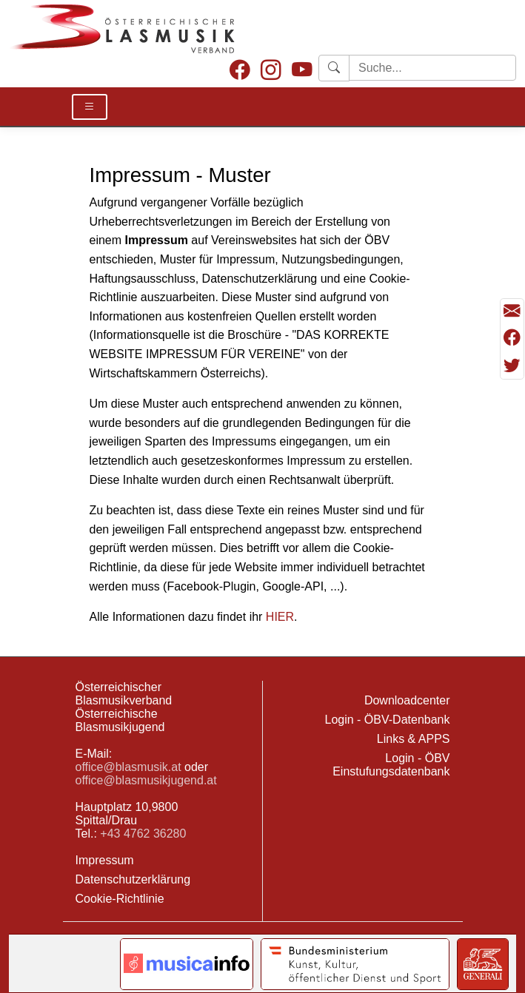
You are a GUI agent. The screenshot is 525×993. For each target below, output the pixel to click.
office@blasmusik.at (128, 767)
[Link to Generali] (483, 964)
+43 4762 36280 (143, 833)
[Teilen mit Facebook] (512, 339)
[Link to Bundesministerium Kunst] (355, 964)
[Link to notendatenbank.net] (186, 964)
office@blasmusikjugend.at (146, 780)
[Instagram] (271, 71)
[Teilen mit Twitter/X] (512, 365)
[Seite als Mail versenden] (512, 312)
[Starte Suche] (432, 68)
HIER (280, 616)
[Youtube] (302, 71)
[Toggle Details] (89, 107)
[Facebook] (240, 71)
